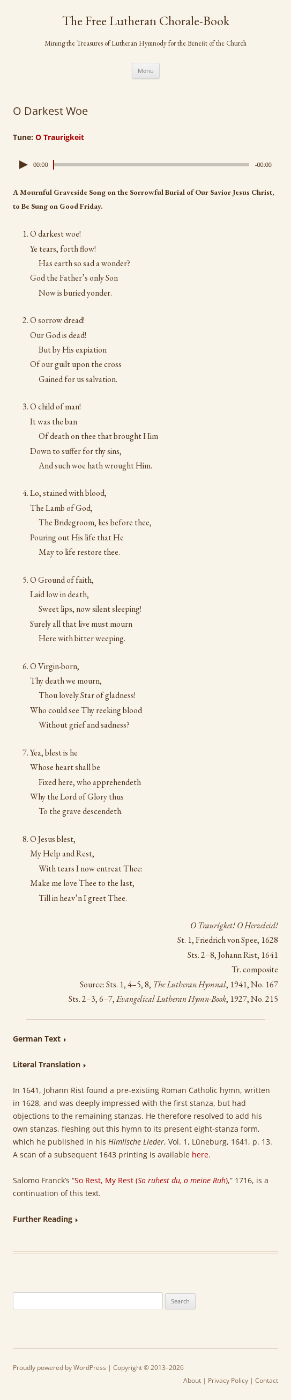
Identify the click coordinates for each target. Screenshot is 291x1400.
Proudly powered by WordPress (59, 1367)
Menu (146, 71)
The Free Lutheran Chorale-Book (145, 21)
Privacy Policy (228, 1380)
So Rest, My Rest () (151, 1180)
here (200, 1154)
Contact (266, 1380)
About (192, 1380)
